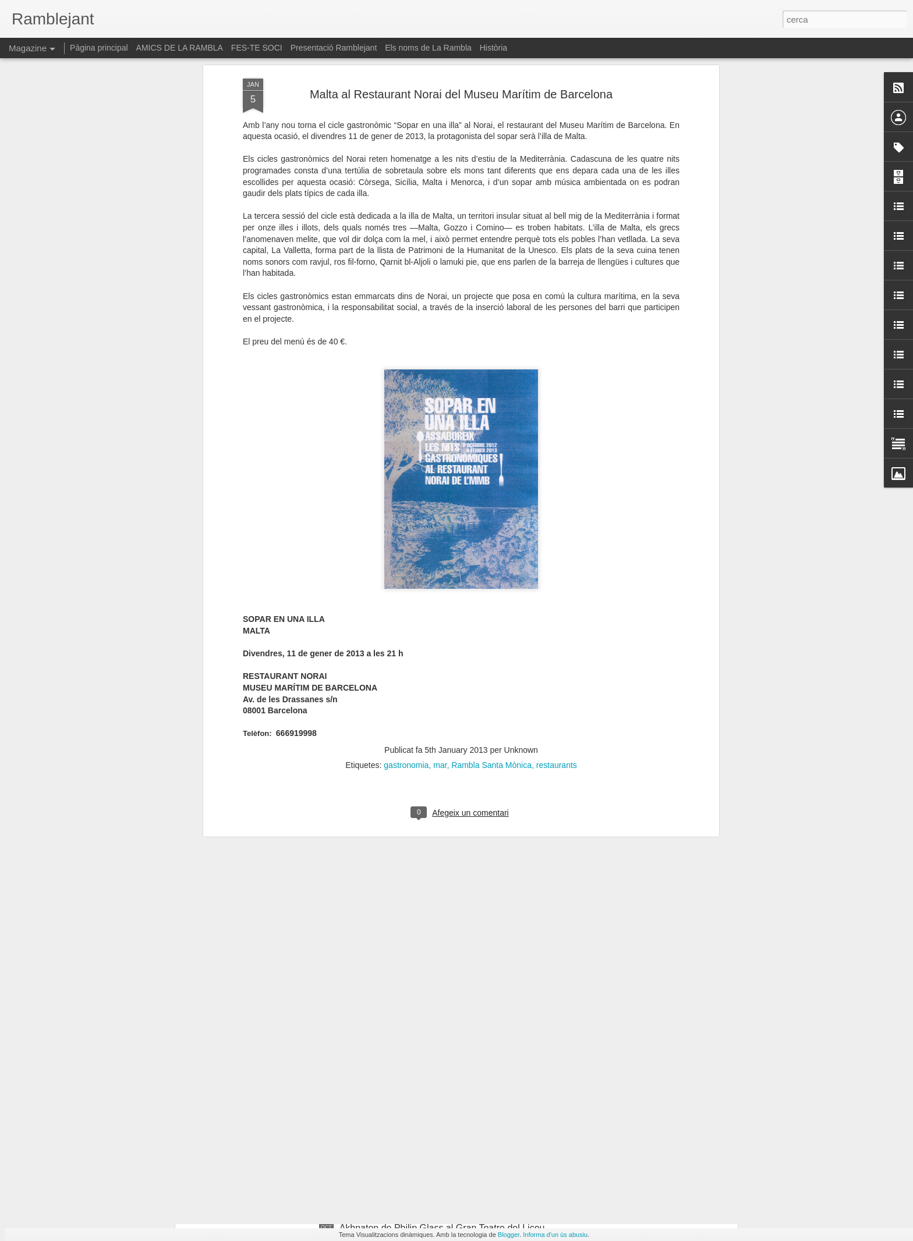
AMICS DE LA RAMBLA (179, 47)
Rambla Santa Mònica (491, 625)
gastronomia (406, 625)
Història (493, 47)
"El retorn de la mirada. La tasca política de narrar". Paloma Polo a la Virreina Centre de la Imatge (445, 1101)
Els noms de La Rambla (428, 47)
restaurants (556, 625)
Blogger (508, 1234)
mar (440, 625)
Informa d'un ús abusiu (555, 1234)
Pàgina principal (99, 47)
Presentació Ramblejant (334, 47)
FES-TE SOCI (256, 47)
